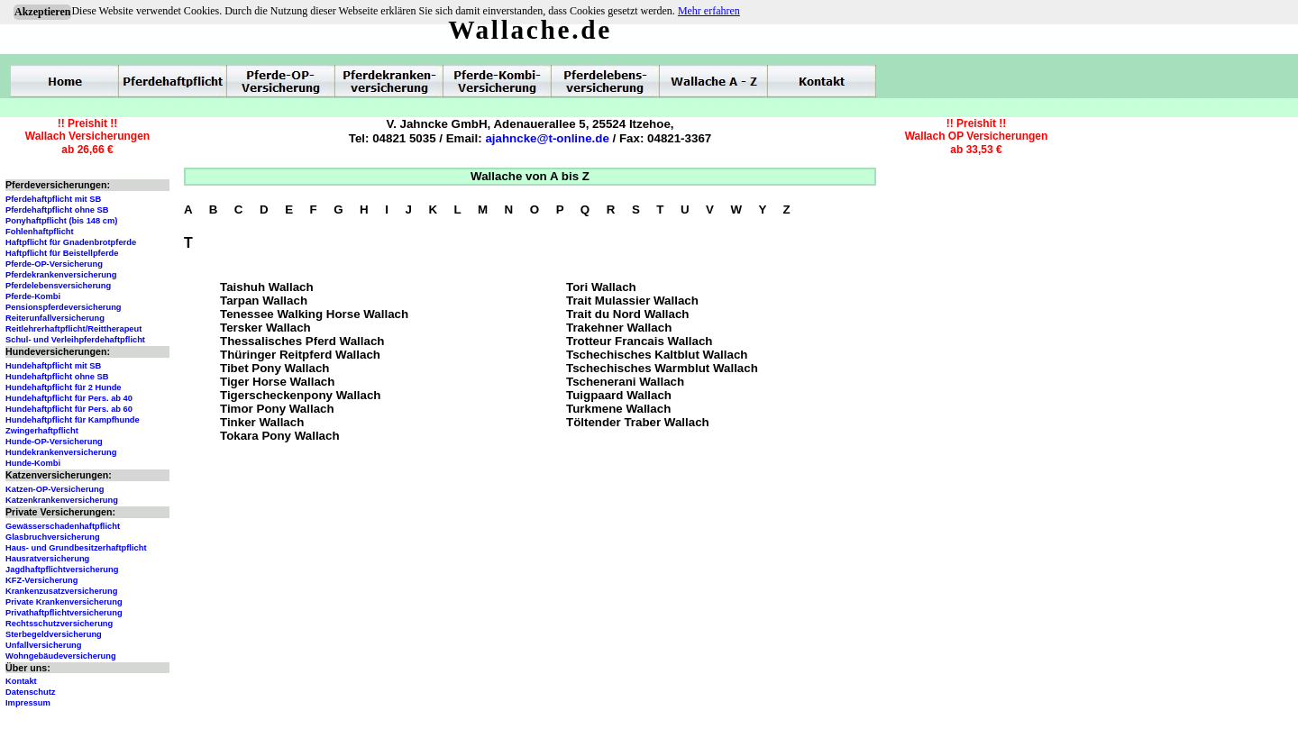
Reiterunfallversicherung (55, 318)
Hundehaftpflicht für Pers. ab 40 (69, 398)
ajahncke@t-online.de (546, 138)
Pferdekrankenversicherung (60, 274)
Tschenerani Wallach (625, 381)
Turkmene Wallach (618, 408)
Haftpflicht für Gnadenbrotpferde (70, 242)
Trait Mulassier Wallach (632, 300)
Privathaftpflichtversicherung (64, 612)
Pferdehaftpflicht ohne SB (57, 209)
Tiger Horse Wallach (277, 381)
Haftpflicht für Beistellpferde (61, 253)
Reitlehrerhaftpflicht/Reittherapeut (73, 328)
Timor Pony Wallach (277, 408)
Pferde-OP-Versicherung (54, 264)
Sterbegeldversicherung (53, 634)
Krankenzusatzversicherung (61, 591)
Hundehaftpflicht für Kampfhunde (72, 419)
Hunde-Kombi (32, 463)
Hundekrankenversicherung (60, 452)
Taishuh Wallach (267, 287)
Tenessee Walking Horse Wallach (314, 314)
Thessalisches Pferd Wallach (302, 341)
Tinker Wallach (262, 422)
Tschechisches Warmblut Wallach (662, 368)
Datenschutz (30, 692)
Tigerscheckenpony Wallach (300, 395)
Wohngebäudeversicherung (60, 656)
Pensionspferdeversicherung (63, 307)
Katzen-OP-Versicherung (54, 489)
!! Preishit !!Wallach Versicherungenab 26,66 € (87, 136)
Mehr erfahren (709, 11)
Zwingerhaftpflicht (41, 430)
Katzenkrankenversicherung (61, 500)
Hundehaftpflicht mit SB (53, 365)
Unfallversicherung (43, 645)
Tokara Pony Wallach (280, 435)
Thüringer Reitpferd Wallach (300, 354)
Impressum (27, 702)
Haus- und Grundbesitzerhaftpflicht (76, 547)
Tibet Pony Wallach (274, 368)
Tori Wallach (601, 287)
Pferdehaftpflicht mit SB (53, 199)
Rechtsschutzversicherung (59, 623)
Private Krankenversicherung (64, 601)
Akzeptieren (42, 11)
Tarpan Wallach (263, 300)
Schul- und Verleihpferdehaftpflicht (75, 339)
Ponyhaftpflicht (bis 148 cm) (61, 220)
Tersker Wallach (265, 327)
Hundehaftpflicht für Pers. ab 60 (69, 409)
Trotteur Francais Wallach (639, 341)
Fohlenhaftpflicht (39, 231)
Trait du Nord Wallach (628, 314)
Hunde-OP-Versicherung (54, 441)
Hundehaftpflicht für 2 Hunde (63, 387)
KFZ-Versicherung (41, 580)
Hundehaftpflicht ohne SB (57, 376)
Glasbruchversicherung (52, 537)
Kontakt (21, 681)
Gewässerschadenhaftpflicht (62, 526)
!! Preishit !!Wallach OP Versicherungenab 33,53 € (976, 136)
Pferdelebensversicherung (58, 285)
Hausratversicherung (47, 558)
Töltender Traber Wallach (637, 422)
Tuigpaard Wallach (619, 395)
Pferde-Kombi (32, 296)
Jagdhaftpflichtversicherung (61, 569)
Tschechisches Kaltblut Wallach (656, 354)
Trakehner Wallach (619, 327)
